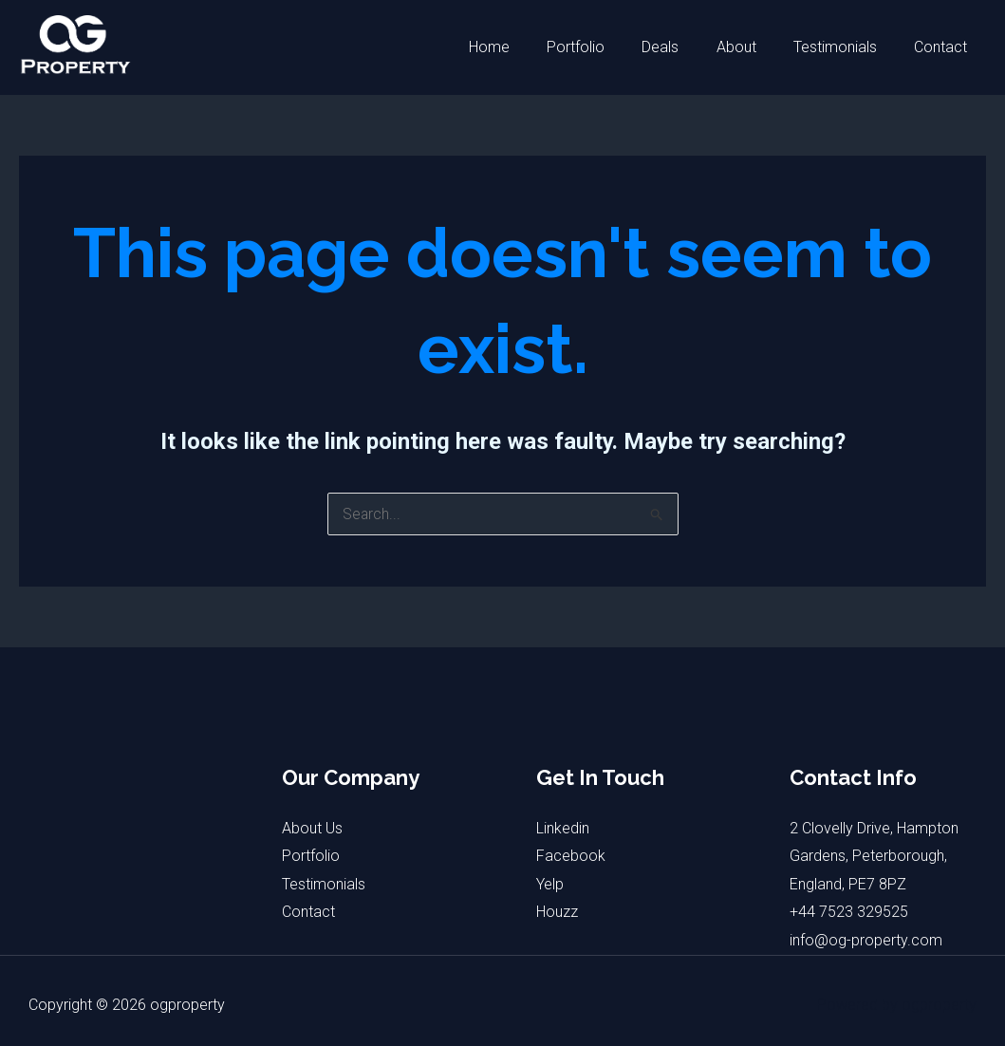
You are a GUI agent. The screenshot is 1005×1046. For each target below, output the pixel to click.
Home (527, 47)
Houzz (557, 913)
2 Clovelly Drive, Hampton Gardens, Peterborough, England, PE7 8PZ (874, 856)
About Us (312, 828)
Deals (684, 47)
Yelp (550, 884)
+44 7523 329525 (849, 913)
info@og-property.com (866, 940)
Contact (944, 47)
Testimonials (845, 47)
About (753, 47)
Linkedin (562, 828)
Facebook (570, 856)
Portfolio (607, 47)
